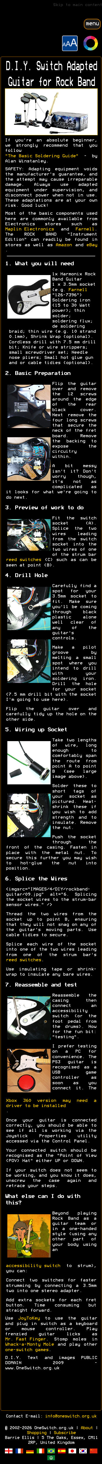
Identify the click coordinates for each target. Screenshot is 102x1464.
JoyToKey (29, 1318)
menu (92, 23)
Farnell (84, 229)
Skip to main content (77, 5)
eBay (91, 245)
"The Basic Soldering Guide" (41, 156)
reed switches (23, 560)
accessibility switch (33, 1266)
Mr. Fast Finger (25, 1339)
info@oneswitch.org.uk (70, 1416)
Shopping (36, 1433)
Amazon (63, 245)
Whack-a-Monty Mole (29, 1344)
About (87, 1428)
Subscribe (65, 1433)
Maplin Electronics (29, 229)
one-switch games (26, 1350)
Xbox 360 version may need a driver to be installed (51, 1103)
